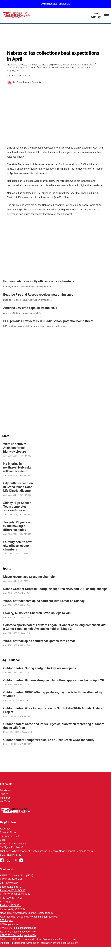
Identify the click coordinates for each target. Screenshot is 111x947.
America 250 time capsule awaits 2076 (30, 308)
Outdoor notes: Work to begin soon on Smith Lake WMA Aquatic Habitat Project (53, 710)
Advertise (5, 828)
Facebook (5, 790)
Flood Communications (13, 843)
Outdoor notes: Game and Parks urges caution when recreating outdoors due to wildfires (53, 726)
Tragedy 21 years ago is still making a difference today (18, 526)
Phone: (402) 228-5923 (12, 890)
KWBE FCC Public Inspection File (18, 927)
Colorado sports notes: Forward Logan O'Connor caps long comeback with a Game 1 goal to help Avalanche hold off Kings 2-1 (55, 627)
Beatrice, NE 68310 (10, 886)
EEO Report (6, 920)
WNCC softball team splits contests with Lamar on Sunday (44, 601)
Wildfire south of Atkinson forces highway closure (14, 447)
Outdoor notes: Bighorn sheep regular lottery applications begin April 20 (53, 680)
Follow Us (6, 784)
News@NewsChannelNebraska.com (33, 912)
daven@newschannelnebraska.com (56, 939)
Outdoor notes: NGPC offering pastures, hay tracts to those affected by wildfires (52, 694)
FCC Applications (9, 924)
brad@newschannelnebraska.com (59, 942)
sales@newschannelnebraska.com (40, 916)
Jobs (2, 839)
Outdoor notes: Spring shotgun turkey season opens (39, 668)
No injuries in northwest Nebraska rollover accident (17, 467)
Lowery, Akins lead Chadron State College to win (37, 613)
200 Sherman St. (9, 883)
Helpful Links (8, 822)
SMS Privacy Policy (10, 854)
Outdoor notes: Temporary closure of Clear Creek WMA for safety (48, 740)
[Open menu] (106, 15)
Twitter (4, 794)
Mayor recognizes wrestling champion (30, 577)
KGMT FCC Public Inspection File (18, 935)
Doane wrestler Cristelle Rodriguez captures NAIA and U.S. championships (55, 589)
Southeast (6, 869)
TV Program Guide (10, 836)
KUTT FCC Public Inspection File (17, 931)
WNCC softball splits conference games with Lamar (39, 641)
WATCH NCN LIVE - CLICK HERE (55, 4)
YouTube (5, 801)
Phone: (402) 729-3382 (12, 909)
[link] (55, 284)
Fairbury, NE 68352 (10, 905)
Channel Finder (8, 832)
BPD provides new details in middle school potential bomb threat (48, 321)
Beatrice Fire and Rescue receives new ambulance (38, 294)
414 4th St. (6, 901)
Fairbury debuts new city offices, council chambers (38, 281)
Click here (5, 851)
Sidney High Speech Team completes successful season (17, 506)
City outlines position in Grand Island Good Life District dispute (18, 487)
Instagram (5, 797)
